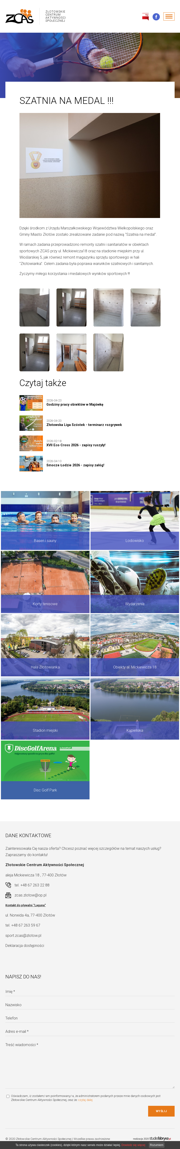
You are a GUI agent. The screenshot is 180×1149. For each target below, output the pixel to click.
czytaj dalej (85, 1100)
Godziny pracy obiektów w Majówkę (74, 405)
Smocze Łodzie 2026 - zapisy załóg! (75, 465)
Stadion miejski (45, 730)
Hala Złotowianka (45, 667)
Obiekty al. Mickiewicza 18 (135, 667)
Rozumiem (156, 1145)
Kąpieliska (135, 730)
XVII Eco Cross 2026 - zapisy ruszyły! (75, 445)
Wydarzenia (134, 604)
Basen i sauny (45, 540)
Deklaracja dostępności (24, 945)
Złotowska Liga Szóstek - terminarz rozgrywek (84, 425)
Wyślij (161, 1111)
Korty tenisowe (45, 604)
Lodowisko (135, 540)
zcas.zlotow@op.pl (30, 895)
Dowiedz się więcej (133, 1145)
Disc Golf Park (45, 790)
